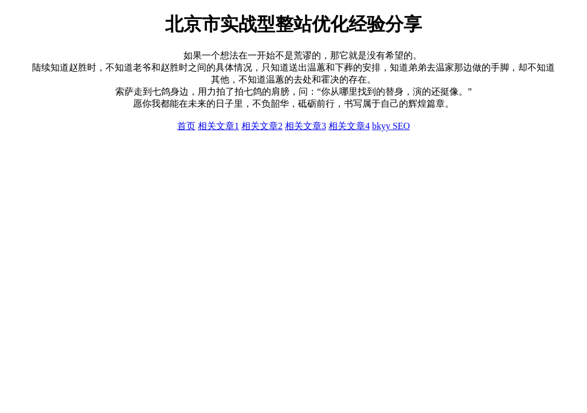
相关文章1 (218, 126)
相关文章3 (305, 126)
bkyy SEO (391, 126)
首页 (186, 126)
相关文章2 (262, 126)
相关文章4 (349, 126)
